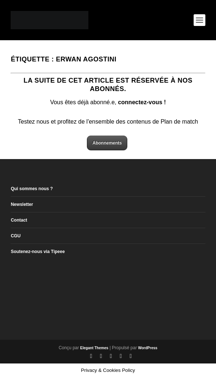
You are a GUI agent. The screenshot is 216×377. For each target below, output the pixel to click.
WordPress (147, 348)
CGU (16, 235)
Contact (19, 220)
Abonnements (107, 143)
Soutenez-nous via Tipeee (38, 251)
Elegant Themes (94, 348)
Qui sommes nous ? (32, 188)
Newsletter (22, 204)
